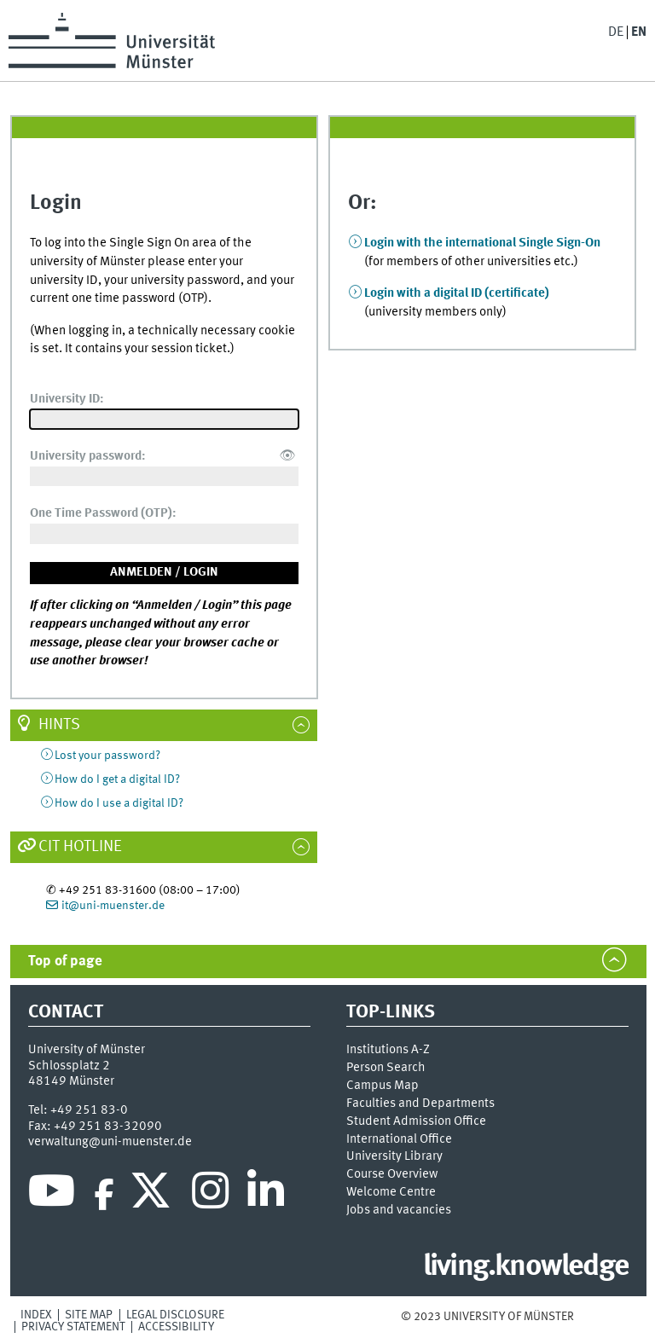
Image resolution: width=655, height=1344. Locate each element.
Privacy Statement (73, 1327)
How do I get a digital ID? (117, 779)
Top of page (65, 961)
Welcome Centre (391, 1192)
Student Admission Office (416, 1121)
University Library (394, 1156)
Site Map (89, 1315)
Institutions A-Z (388, 1050)
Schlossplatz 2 (69, 1066)
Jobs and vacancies (398, 1210)
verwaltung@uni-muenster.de (110, 1142)
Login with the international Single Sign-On (482, 243)
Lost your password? (107, 756)
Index (36, 1315)
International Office (399, 1139)
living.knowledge (526, 1267)
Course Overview (392, 1174)
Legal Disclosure (175, 1315)
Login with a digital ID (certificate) (456, 293)
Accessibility (176, 1327)
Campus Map (382, 1085)
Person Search (386, 1068)
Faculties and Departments (420, 1103)
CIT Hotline (80, 846)
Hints (59, 725)
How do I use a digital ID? (119, 803)
